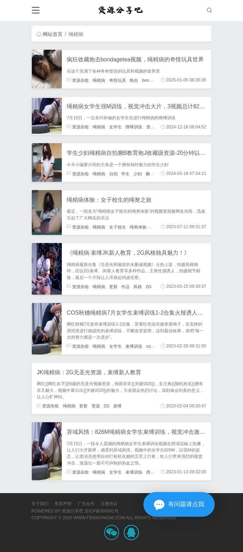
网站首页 (49, 34)
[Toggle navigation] (35, 10)
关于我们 (39, 503)
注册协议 (109, 503)
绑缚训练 (133, 127)
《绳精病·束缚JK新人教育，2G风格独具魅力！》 (128, 253)
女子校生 (117, 226)
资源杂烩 (78, 80)
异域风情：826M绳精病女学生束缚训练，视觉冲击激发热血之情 (147, 432)
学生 (125, 173)
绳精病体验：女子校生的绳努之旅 (109, 200)
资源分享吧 (72, 511)
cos (149, 346)
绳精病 (99, 80)
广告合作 (86, 503)
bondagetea (153, 80)
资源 (95, 406)
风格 (138, 286)
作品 (125, 286)
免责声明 (62, 503)
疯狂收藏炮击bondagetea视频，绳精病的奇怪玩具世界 (135, 59)
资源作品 (154, 127)
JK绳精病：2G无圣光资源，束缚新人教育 (89, 372)
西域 (150, 471)
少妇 (138, 173)
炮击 (134, 80)
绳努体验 (138, 226)
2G (148, 286)
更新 (113, 286)
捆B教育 (153, 173)
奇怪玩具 (117, 80)
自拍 (113, 173)
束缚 (117, 406)
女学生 (115, 127)
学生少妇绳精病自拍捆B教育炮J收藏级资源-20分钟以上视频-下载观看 (154, 153)
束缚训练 (133, 346)
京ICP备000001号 (101, 511)
